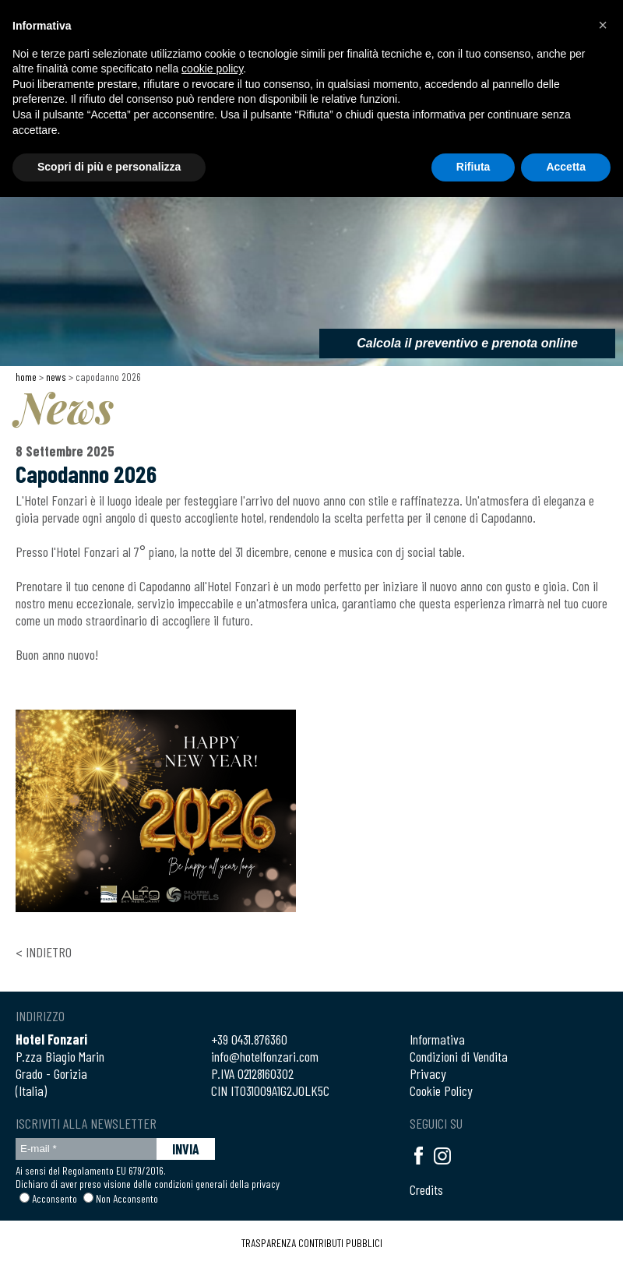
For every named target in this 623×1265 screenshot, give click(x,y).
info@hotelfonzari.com (265, 1056)
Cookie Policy (441, 1090)
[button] (602, 24)
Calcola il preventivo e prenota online (467, 343)
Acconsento (54, 1198)
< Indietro (44, 951)
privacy (266, 1183)
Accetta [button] (566, 166)
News (56, 376)
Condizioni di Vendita (459, 1056)
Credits (426, 1189)
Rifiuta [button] (473, 166)
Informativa (437, 1039)
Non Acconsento (127, 1198)
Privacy (428, 1073)
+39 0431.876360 (249, 1039)
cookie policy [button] (212, 68)
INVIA (185, 1149)
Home (26, 376)
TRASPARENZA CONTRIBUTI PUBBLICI (311, 1242)
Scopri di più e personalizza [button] (109, 166)
